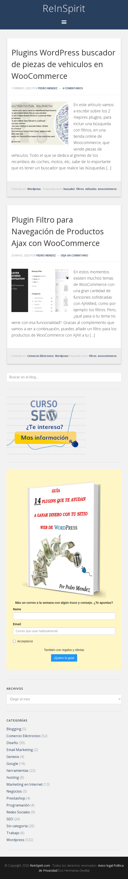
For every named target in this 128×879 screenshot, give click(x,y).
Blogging (13, 728)
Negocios (14, 790)
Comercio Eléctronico (40, 356)
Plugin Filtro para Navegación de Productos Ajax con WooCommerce (57, 231)
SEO (9, 818)
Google (12, 763)
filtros (80, 189)
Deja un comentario (74, 255)
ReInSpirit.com (40, 865)
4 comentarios (72, 88)
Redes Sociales (18, 811)
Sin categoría (17, 825)
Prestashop (15, 797)
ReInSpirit (64, 8)
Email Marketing (19, 749)
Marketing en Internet (24, 784)
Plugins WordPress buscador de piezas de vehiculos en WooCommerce (63, 64)
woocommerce (107, 189)
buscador (69, 189)
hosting (12, 777)
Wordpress (34, 189)
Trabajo (12, 832)
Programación (18, 804)
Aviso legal (105, 865)
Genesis (12, 756)
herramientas (17, 770)
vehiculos (91, 189)
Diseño (12, 742)
